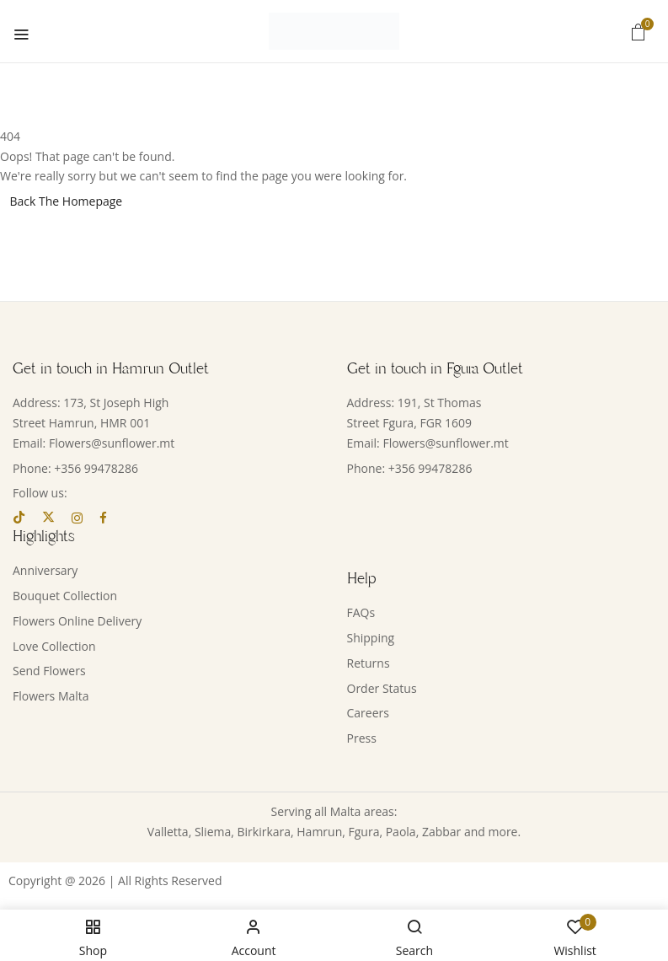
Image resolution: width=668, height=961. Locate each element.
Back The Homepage (66, 201)
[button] (638, 32)
